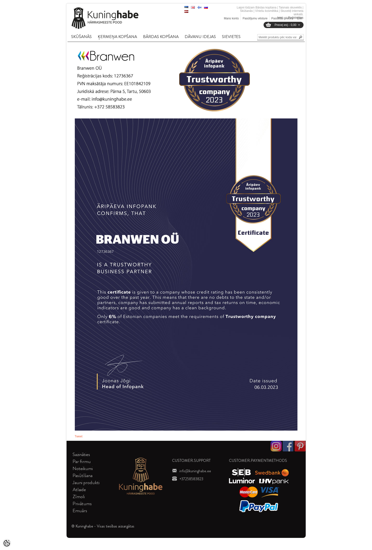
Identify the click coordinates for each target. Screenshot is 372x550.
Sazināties (81, 454)
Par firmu (82, 461)
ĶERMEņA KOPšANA (117, 36)
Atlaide (79, 489)
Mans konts (231, 18)
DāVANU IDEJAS (200, 36)
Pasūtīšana (82, 475)
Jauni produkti (86, 482)
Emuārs (80, 510)
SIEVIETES (231, 36)
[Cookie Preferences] (6, 543)
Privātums (82, 503)
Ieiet (280, 17)
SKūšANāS (81, 36)
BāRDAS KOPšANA (161, 36)
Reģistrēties (295, 17)
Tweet (79, 436)
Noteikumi (83, 468)
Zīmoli (79, 496)
